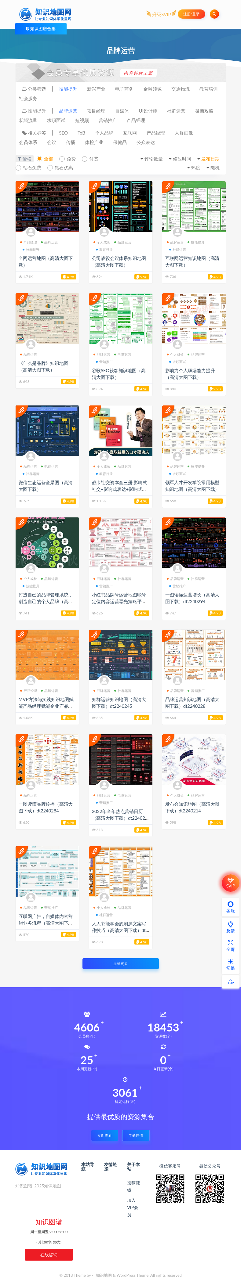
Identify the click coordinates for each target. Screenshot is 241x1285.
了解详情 (136, 1135)
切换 (230, 964)
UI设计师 (148, 110)
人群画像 (184, 132)
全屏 (230, 946)
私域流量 (28, 120)
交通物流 (180, 89)
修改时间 (182, 158)
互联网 (130, 132)
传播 (70, 142)
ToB (81, 132)
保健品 (120, 142)
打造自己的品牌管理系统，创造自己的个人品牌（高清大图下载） (46, 601)
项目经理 (96, 110)
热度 (195, 167)
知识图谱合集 (43, 28)
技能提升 (68, 89)
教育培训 (208, 89)
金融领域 (152, 89)
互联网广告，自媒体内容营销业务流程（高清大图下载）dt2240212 (46, 922)
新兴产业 (96, 89)
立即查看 (104, 1135)
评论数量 (153, 158)
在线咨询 (48, 1254)
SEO (63, 132)
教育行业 (104, 249)
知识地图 (104, 1275)
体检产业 (94, 142)
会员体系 (28, 142)
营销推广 (108, 120)
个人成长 (102, 242)
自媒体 (122, 110)
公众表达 (146, 142)
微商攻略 (204, 110)
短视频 (82, 120)
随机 (215, 167)
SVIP (230, 882)
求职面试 (56, 120)
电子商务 (124, 89)
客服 (230, 907)
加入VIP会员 (132, 1207)
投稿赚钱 (133, 1186)
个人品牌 (104, 132)
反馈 (230, 927)
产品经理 (136, 120)
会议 (51, 142)
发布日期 (210, 158)
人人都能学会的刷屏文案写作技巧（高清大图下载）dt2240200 (120, 930)
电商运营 (122, 354)
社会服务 (28, 98)
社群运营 (176, 110)
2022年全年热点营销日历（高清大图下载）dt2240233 (120, 817)
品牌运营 (68, 110)
